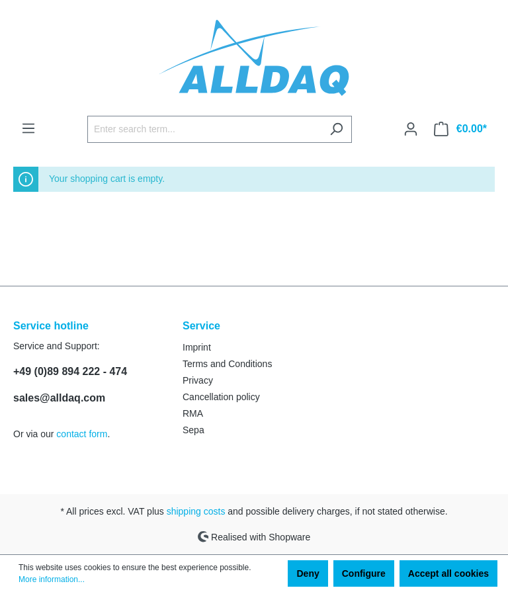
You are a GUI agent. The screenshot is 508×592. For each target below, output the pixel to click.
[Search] (336, 129)
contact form (81, 434)
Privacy (198, 380)
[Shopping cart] (460, 129)
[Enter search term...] (204, 129)
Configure (364, 573)
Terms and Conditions (227, 364)
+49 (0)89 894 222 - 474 (70, 371)
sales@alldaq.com (59, 397)
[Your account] (411, 129)
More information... (52, 579)
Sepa (193, 430)
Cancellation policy (221, 397)
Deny (307, 573)
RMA (193, 413)
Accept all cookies (448, 573)
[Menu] (28, 128)
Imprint (197, 347)
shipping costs (196, 511)
